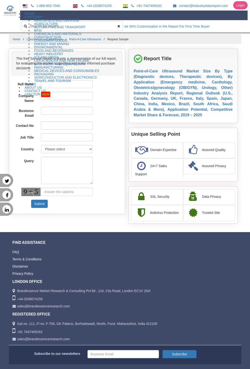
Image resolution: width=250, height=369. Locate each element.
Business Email (26, 113)
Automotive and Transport (60, 27)
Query (29, 161)
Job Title (27, 137)
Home (16, 39)
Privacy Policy (22, 273)
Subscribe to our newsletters (57, 354)
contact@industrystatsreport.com (200, 6)
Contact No (25, 126)
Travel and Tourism (52, 81)
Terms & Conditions (26, 259)
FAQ (15, 252)
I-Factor (37, 94)
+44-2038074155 (96, 6)
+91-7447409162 (146, 6)
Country (27, 149)
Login (240, 5)
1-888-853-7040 (45, 6)
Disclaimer (20, 266)
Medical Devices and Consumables (66, 71)
